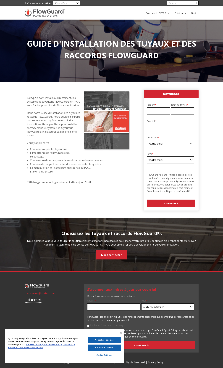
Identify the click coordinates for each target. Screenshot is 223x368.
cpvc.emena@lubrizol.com (40, 293)
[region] (64, 346)
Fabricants (180, 13)
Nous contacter (111, 255)
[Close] (121, 333)
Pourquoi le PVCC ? (156, 13)
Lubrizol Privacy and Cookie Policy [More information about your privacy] (44, 344)
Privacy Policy (155, 362)
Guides (195, 13)
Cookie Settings (104, 355)
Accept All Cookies (104, 339)
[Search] (183, 3)
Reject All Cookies (104, 347)
